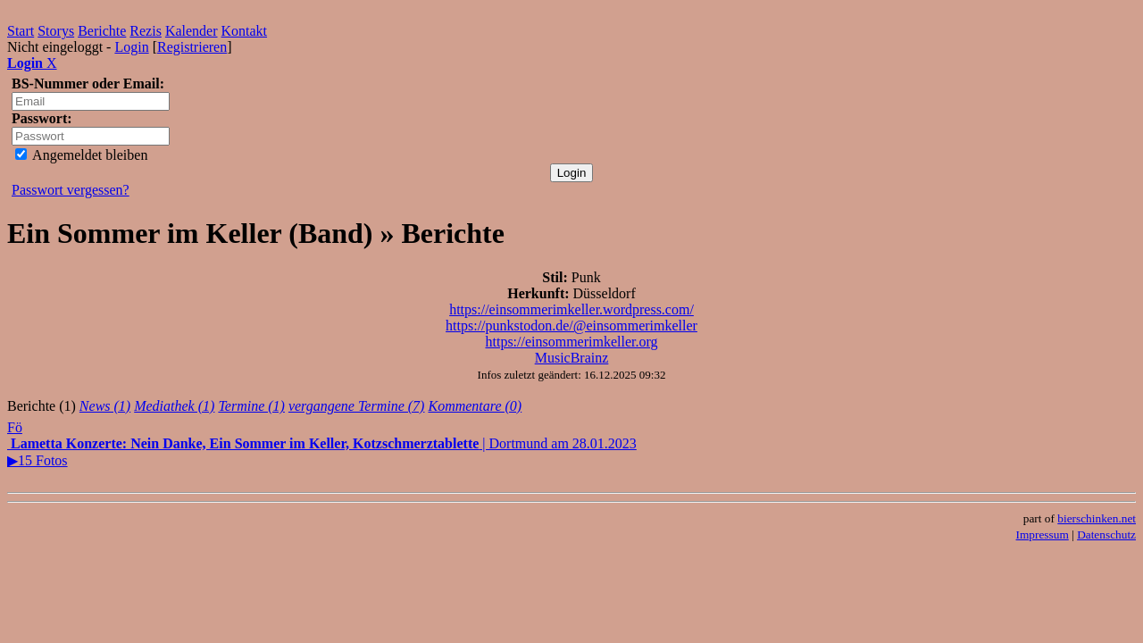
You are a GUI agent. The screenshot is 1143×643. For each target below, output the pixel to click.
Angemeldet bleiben (81, 155)
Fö (14, 427)
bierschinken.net (1096, 518)
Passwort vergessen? (70, 189)
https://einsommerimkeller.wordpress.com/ (571, 309)
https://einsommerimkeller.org (571, 341)
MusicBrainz (572, 357)
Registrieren (192, 46)
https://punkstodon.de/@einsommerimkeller (571, 325)
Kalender (191, 30)
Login (131, 46)
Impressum (1042, 534)
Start (20, 30)
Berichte (102, 30)
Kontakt (244, 30)
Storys (56, 30)
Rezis (145, 30)
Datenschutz (1106, 534)
